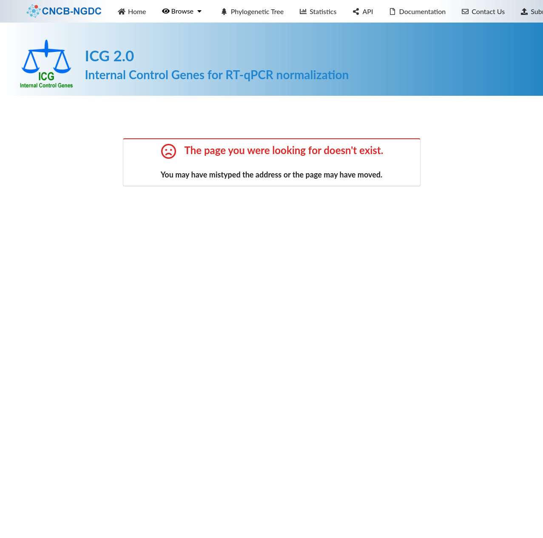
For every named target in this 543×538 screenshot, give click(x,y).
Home (131, 11)
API (362, 11)
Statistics (318, 11)
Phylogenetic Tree (252, 11)
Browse (182, 11)
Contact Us (483, 11)
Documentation (417, 11)
